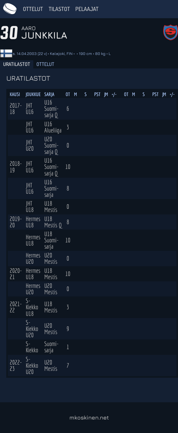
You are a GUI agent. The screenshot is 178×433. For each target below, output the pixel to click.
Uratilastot (16, 64)
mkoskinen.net (89, 417)
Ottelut (33, 8)
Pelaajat (87, 8)
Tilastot (59, 8)
